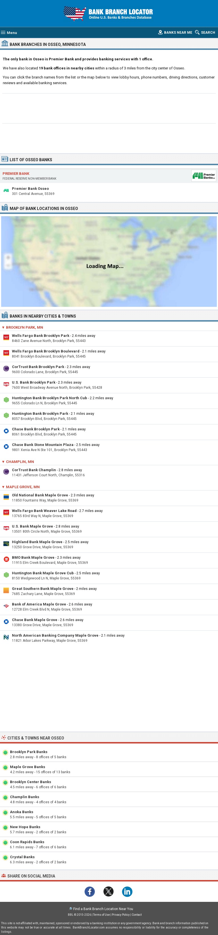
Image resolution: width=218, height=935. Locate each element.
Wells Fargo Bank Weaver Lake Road (44, 511)
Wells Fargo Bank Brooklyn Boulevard (45, 351)
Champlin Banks (24, 797)
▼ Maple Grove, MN (20, 487)
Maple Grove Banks (27, 767)
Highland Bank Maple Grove (37, 542)
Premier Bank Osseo (30, 188)
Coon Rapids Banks (27, 842)
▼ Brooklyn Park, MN (22, 327)
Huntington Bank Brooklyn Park (40, 413)
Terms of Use (101, 914)
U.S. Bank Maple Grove (32, 526)
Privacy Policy (121, 914)
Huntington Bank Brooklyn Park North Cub (49, 398)
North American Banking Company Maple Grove (55, 635)
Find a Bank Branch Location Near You (103, 909)
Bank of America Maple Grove (39, 604)
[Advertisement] (109, 107)
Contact (137, 914)
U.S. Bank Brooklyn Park (33, 382)
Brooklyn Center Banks (30, 782)
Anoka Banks (21, 812)
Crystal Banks (22, 857)
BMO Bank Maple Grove (33, 557)
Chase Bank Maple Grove (34, 620)
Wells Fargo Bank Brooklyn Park (40, 335)
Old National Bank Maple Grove (40, 495)
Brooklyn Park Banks (28, 752)
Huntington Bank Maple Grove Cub (43, 573)
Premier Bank (16, 173)
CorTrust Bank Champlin (34, 470)
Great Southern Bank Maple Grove (43, 588)
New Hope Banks (25, 827)
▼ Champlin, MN (17, 462)
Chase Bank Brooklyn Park (36, 429)
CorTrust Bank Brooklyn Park (38, 367)
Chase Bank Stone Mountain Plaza (43, 445)
